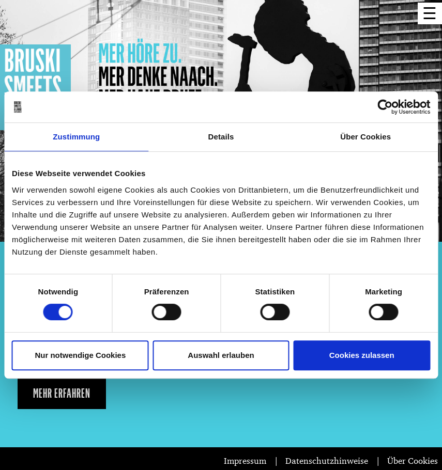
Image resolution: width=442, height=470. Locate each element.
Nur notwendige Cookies (80, 355)
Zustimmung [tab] (76, 136)
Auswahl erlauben (221, 355)
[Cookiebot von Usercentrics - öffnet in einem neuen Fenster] (385, 107)
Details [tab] (221, 136)
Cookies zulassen (361, 355)
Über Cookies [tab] (365, 136)
